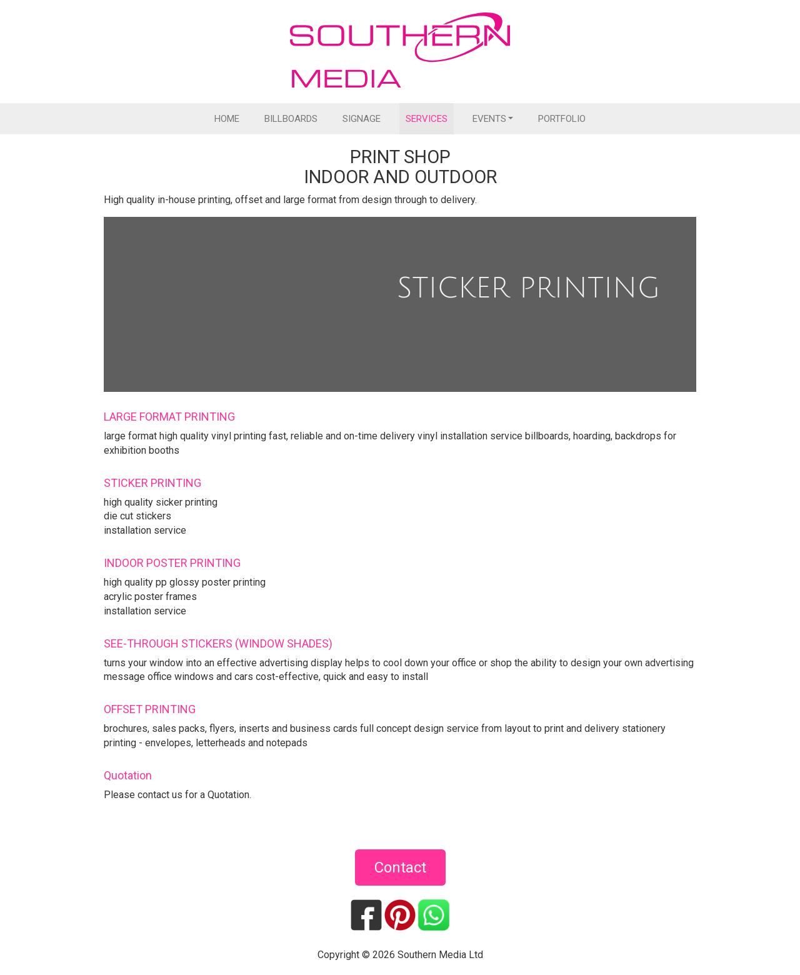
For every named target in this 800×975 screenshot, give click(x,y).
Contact (400, 867)
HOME (226, 118)
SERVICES (427, 118)
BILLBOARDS (291, 118)
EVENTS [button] (489, 118)
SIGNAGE (361, 118)
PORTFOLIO (562, 118)
